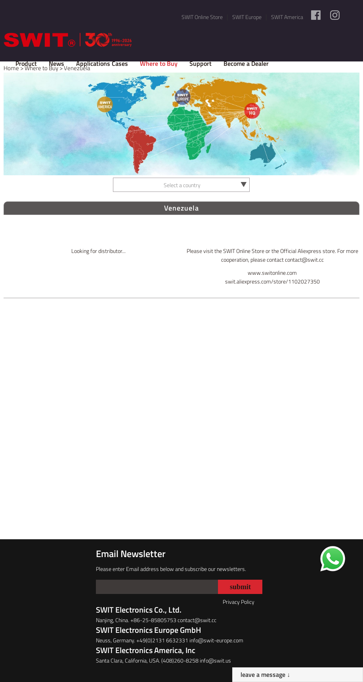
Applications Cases (102, 63)
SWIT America (287, 17)
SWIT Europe (247, 17)
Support (200, 63)
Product (26, 63)
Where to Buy (159, 63)
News (56, 63)
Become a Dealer (246, 63)
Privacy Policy (238, 602)
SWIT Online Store (202, 17)
